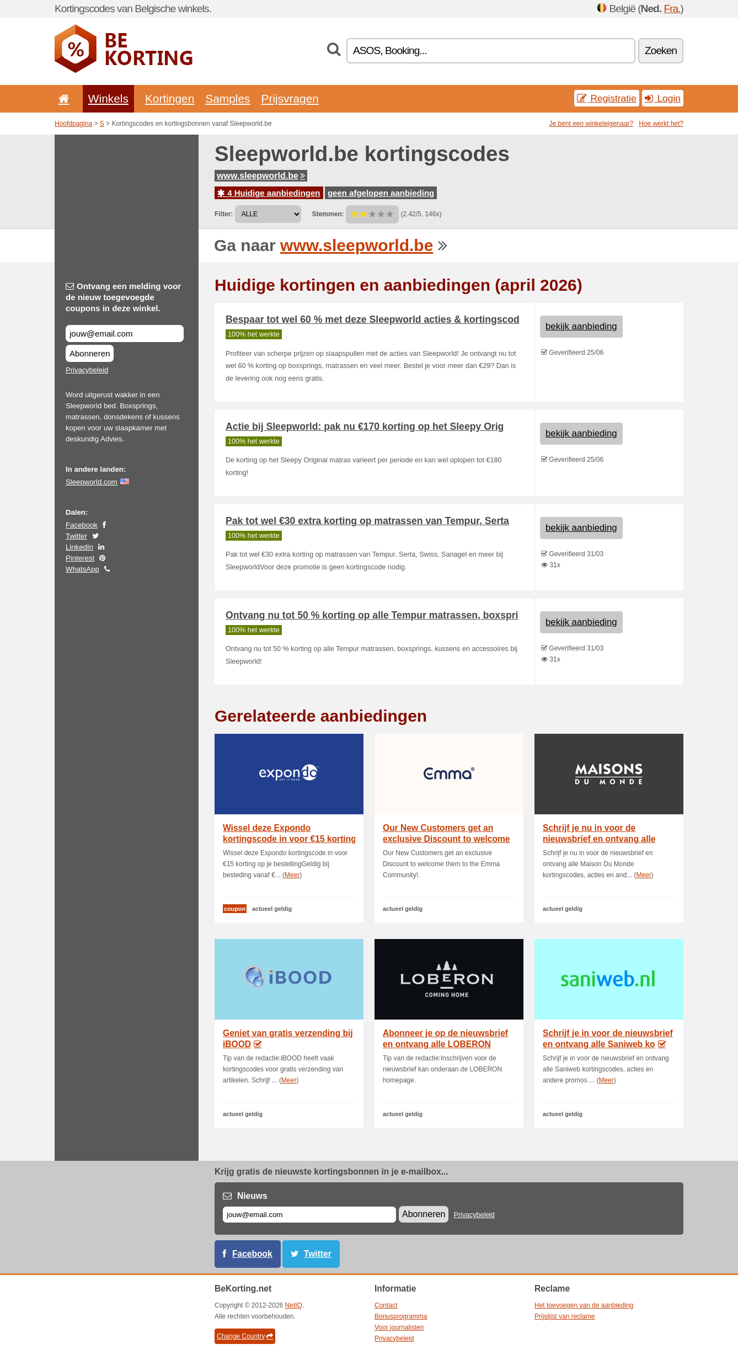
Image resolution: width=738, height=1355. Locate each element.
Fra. (672, 8)
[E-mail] (309, 1215)
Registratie (607, 98)
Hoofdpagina (73, 123)
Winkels (108, 98)
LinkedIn (79, 547)
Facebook (82, 525)
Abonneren (89, 353)
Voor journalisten (399, 1327)
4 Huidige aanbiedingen (268, 193)
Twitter (76, 536)
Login (663, 98)
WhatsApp (82, 569)
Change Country (245, 1336)
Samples (227, 98)
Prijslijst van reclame (564, 1316)
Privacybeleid (87, 370)
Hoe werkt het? (661, 123)
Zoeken (661, 50)
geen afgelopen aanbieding (381, 193)
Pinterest (80, 558)
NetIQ (293, 1305)
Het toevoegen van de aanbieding (583, 1305)
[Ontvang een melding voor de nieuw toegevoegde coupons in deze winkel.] (125, 333)
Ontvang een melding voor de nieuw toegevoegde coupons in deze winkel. (123, 297)
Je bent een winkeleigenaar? (591, 123)
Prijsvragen (290, 98)
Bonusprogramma (401, 1316)
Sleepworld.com (91, 482)
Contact (386, 1305)
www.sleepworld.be (261, 175)
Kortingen (169, 98)
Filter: (224, 214)
